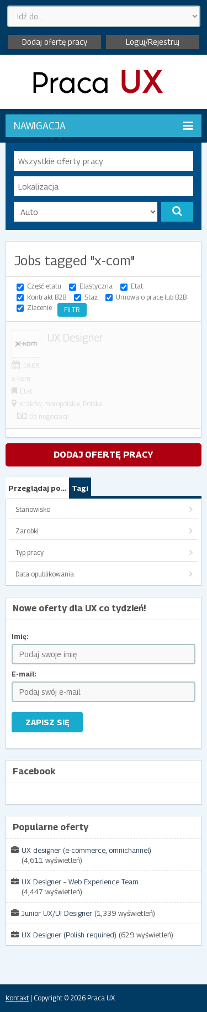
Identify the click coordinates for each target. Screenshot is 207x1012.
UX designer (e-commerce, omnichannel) (86, 850)
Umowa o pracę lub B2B (151, 297)
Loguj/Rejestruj (152, 41)
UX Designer (75, 338)
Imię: (20, 636)
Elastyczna (96, 286)
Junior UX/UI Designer (57, 913)
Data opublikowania (44, 574)
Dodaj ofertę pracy (54, 41)
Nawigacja (103, 126)
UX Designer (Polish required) (69, 934)
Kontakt (17, 998)
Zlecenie (39, 307)
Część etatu (44, 286)
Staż (91, 297)
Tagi (80, 488)
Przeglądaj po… (37, 488)
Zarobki (27, 531)
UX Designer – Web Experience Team (80, 881)
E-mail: (24, 674)
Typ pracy (29, 552)
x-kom (21, 378)
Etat (137, 286)
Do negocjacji (49, 416)
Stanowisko (32, 509)
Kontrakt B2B (46, 297)
